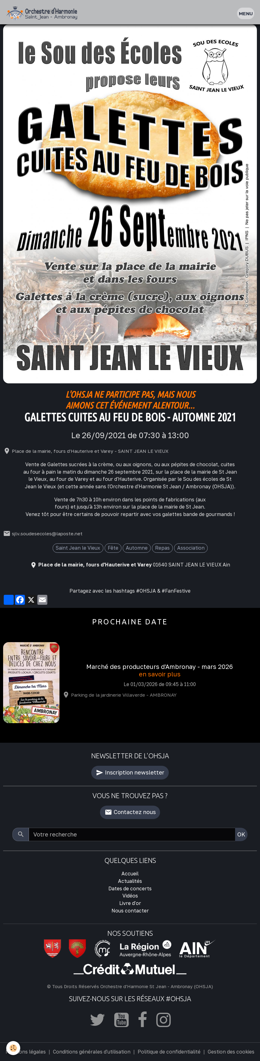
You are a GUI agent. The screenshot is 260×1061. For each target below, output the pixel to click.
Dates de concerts (130, 888)
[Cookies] (13, 1048)
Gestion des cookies (231, 1051)
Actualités (130, 881)
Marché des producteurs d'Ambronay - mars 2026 (159, 666)
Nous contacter (130, 910)
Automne (137, 548)
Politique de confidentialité (169, 1051)
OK (241, 834)
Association (191, 548)
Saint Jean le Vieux (78, 548)
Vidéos (130, 895)
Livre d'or (130, 903)
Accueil (130, 873)
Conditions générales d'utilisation (91, 1051)
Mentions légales (26, 1051)
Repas (162, 548)
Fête (113, 548)
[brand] (43, 13)
